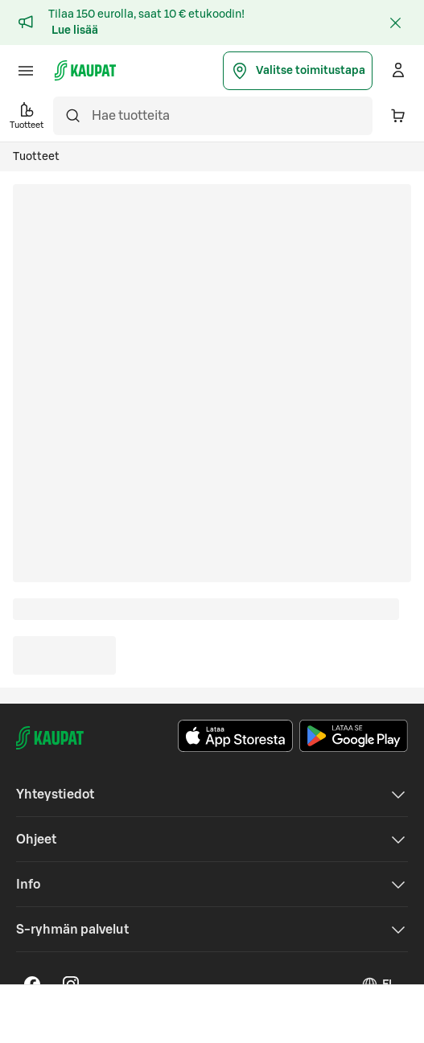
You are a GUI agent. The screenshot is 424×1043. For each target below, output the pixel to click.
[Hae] (72, 116)
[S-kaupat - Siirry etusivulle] (85, 70)
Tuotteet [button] (26, 114)
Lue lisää (74, 30)
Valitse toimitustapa (297, 70)
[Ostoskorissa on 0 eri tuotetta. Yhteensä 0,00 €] (398, 115)
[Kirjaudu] (398, 70)
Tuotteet (36, 156)
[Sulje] (395, 22)
